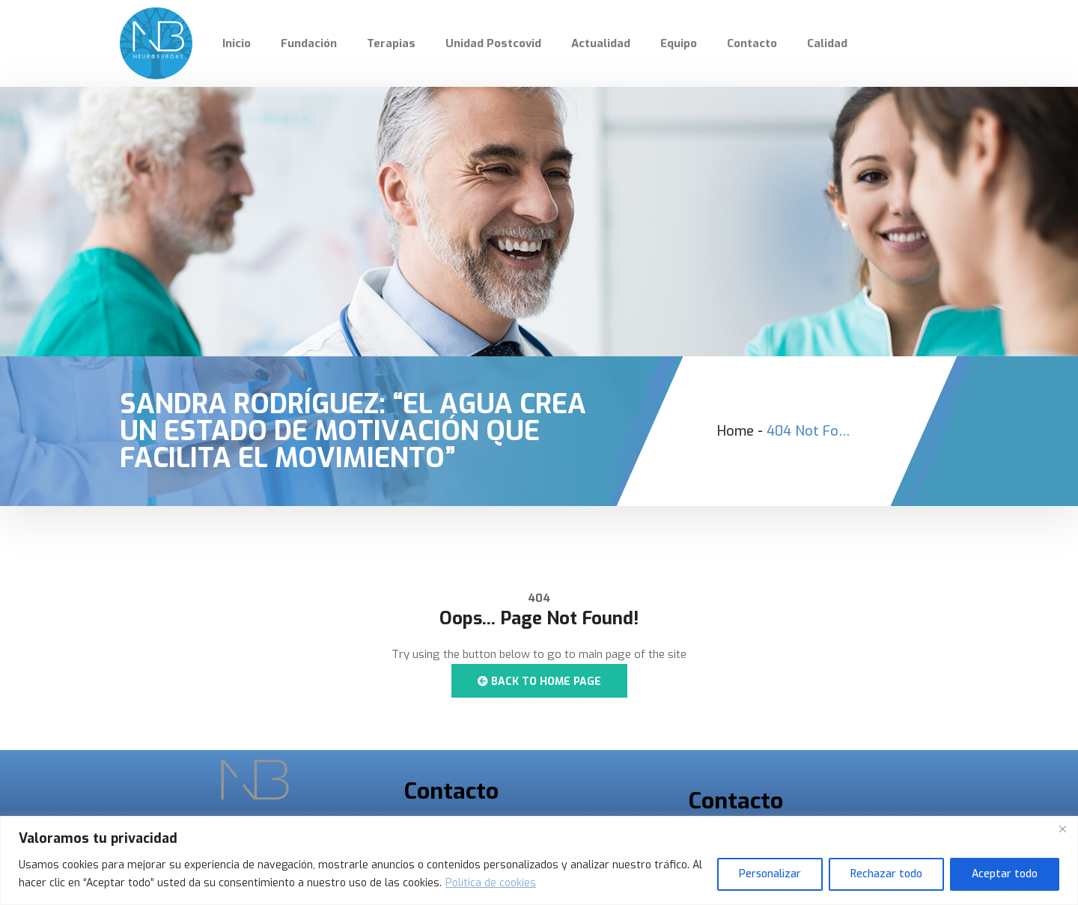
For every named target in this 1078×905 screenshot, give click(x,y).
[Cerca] (1062, 829)
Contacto (752, 43)
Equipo (678, 43)
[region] (539, 860)
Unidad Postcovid (493, 43)
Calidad (827, 43)
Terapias (391, 43)
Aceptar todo (1005, 874)
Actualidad (600, 43)
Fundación (309, 43)
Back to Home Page (539, 681)
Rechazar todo (886, 874)
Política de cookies (490, 883)
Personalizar (770, 874)
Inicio (236, 43)
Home (735, 431)
